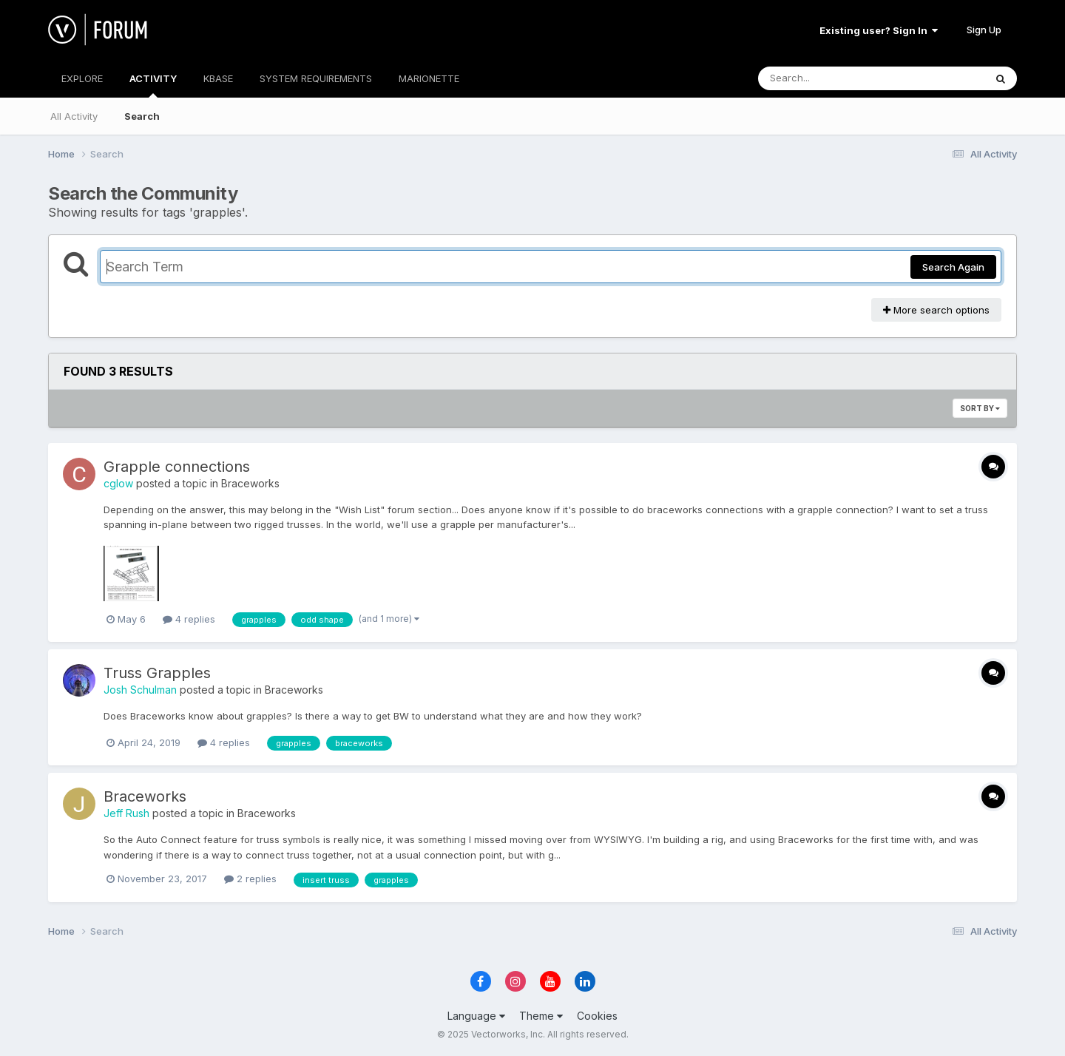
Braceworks (250, 483)
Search (142, 116)
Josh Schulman (140, 689)
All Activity (74, 116)
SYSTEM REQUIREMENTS (316, 78)
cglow (118, 483)
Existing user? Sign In (878, 30)
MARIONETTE (429, 78)
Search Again (953, 267)
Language (476, 1015)
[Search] (831, 78)
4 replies (189, 619)
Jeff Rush (126, 813)
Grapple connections (177, 466)
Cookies (597, 1015)
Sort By (980, 408)
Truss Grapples (157, 673)
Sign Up (984, 29)
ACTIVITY (153, 85)
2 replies (250, 878)
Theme (541, 1015)
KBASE (218, 78)
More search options (936, 310)
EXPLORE (82, 78)
